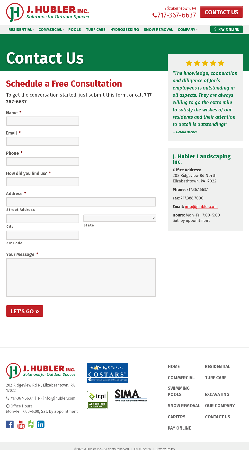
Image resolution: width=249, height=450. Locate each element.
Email (13, 133)
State (88, 225)
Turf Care (96, 29)
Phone (14, 153)
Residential (20, 29)
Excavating (217, 394)
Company (186, 29)
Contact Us (219, 13)
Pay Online (226, 29)
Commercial (50, 29)
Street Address (20, 210)
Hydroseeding (124, 29)
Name (13, 113)
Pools (74, 29)
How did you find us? (28, 173)
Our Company (220, 405)
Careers (177, 417)
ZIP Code (14, 243)
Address (16, 194)
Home (174, 366)
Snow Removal (158, 29)
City (10, 226)
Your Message (22, 254)
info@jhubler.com (201, 206)
